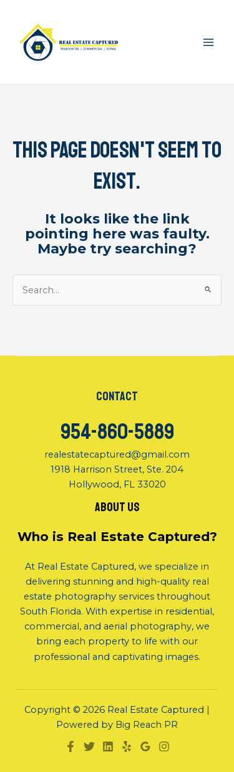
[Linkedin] (108, 746)
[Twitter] (89, 746)
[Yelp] (126, 746)
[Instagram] (164, 746)
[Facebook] (70, 746)
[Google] (145, 746)
